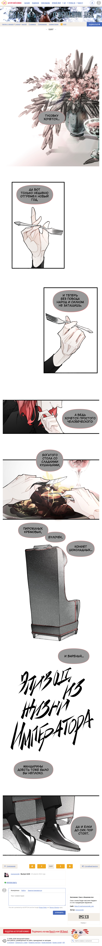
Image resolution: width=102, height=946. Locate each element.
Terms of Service (54, 907)
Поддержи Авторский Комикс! (17, 931)
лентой (24, 24)
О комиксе (32, 24)
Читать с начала (8, 24)
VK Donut (64, 931)
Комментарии (53, 24)
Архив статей (57, 942)
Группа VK (72, 3)
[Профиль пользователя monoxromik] (6, 875)
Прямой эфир (56, 3)
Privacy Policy (43, 907)
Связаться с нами (21, 942)
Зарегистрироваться (35, 890)
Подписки (35, 3)
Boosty (80, 3)
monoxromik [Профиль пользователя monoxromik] (15, 874)
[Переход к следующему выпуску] (51, 447)
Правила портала (34, 942)
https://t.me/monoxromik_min (84, 906)
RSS (64, 24)
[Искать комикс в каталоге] (72, 940)
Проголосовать (12, 882)
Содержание (42, 24)
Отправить (59, 912)
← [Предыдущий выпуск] (46, 29)
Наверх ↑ (84, 923)
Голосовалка (45, 3)
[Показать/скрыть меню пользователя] (99, 3)
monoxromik (79, 910)
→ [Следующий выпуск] (55, 29)
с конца (17, 24)
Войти (23, 890)
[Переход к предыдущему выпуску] (13, 447)
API (65, 3)
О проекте (10, 942)
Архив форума (46, 942)
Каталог (27, 3)
